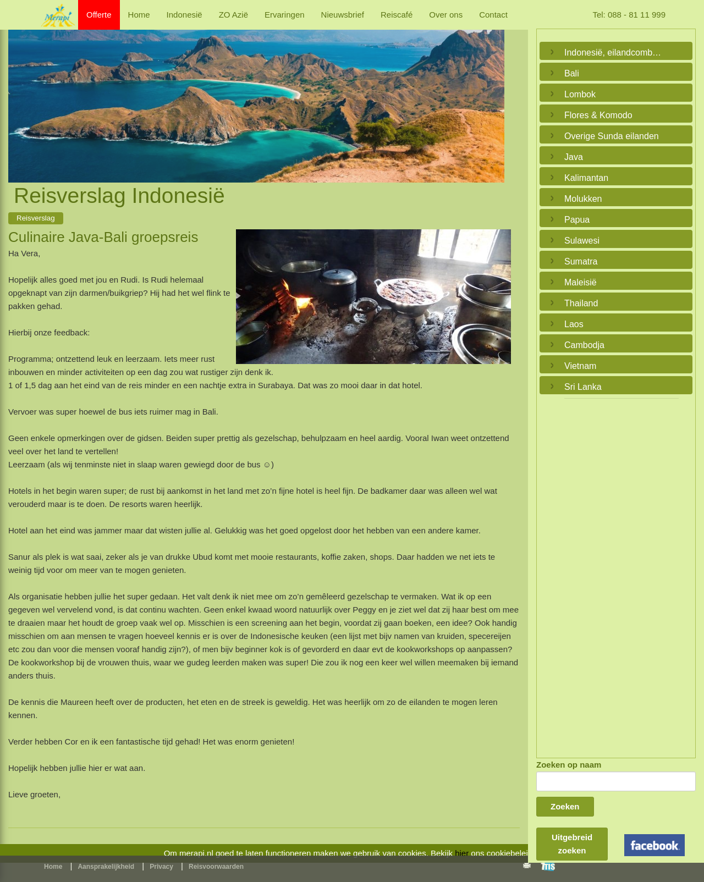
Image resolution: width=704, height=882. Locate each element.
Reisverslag (35, 218)
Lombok (580, 94)
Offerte (99, 14)
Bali (571, 73)
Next (493, 93)
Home (139, 14)
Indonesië (184, 14)
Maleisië (580, 282)
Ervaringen (285, 14)
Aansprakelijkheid (106, 866)
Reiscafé (397, 14)
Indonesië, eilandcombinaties (613, 52)
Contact (493, 14)
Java (573, 157)
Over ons (446, 14)
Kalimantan (586, 178)
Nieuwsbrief (342, 14)
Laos (574, 324)
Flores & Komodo (598, 115)
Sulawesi (582, 240)
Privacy (161, 866)
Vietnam (580, 366)
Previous (19, 93)
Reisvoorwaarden (216, 866)
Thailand (581, 303)
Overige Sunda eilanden (611, 136)
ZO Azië (233, 14)
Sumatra (580, 261)
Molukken (583, 198)
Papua (577, 219)
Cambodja (584, 345)
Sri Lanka (583, 387)
